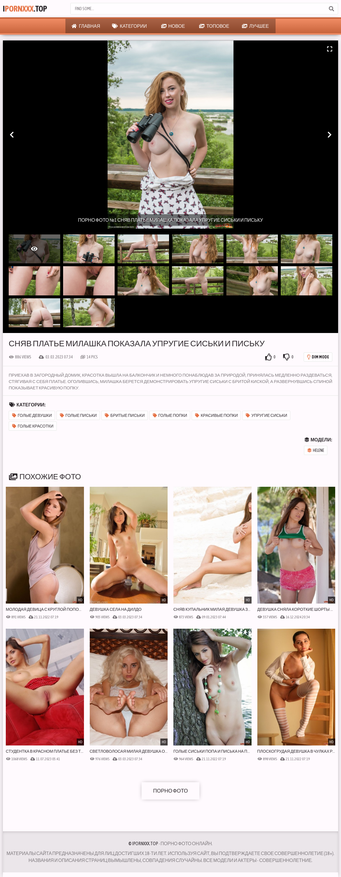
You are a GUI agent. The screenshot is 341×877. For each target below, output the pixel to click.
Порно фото (170, 791)
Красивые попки (216, 415)
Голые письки (78, 415)
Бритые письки (125, 415)
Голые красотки (33, 426)
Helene (315, 450)
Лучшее (255, 26)
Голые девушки (32, 415)
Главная (86, 26)
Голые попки (170, 415)
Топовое (214, 26)
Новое (173, 26)
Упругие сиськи (266, 415)
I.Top (25, 8)
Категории (129, 26)
